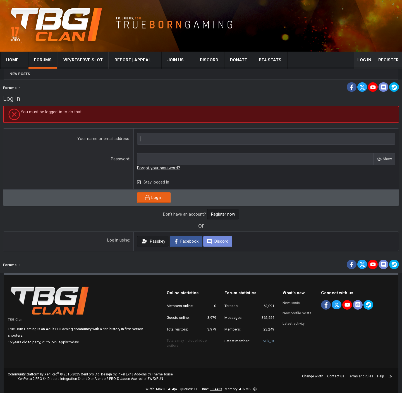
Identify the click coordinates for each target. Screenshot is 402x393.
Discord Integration (62, 379)
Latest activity (294, 322)
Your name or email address (105, 140)
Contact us (335, 376)
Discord (213, 59)
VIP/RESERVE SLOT (86, 59)
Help (380, 376)
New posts (19, 74)
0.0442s (216, 389)
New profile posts (297, 312)
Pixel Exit (124, 374)
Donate (242, 59)
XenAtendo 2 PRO (102, 379)
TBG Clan (15, 319)
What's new (294, 292)
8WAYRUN (155, 379)
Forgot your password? (160, 169)
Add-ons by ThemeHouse (153, 374)
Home (16, 59)
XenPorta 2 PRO (30, 379)
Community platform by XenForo (54, 374)
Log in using (120, 241)
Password (122, 160)
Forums (46, 59)
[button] (27, 60)
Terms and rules (360, 376)
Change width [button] (312, 376)
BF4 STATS (273, 59)
